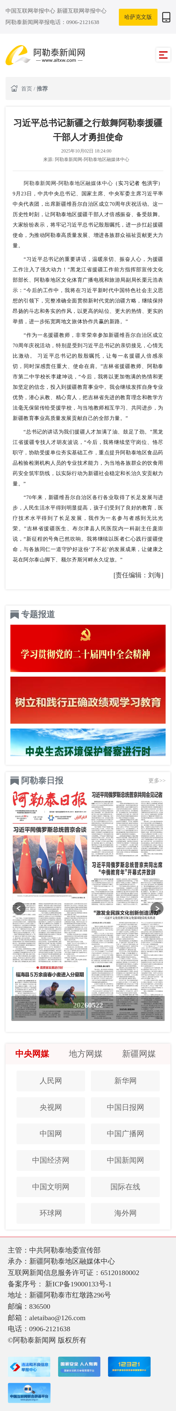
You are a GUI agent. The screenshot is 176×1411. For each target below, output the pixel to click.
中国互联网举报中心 (31, 11)
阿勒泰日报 (42, 780)
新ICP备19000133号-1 (78, 1284)
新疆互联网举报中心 (82, 11)
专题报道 (38, 614)
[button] (19, 908)
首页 (27, 89)
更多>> (157, 781)
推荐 (42, 89)
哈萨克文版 (138, 17)
